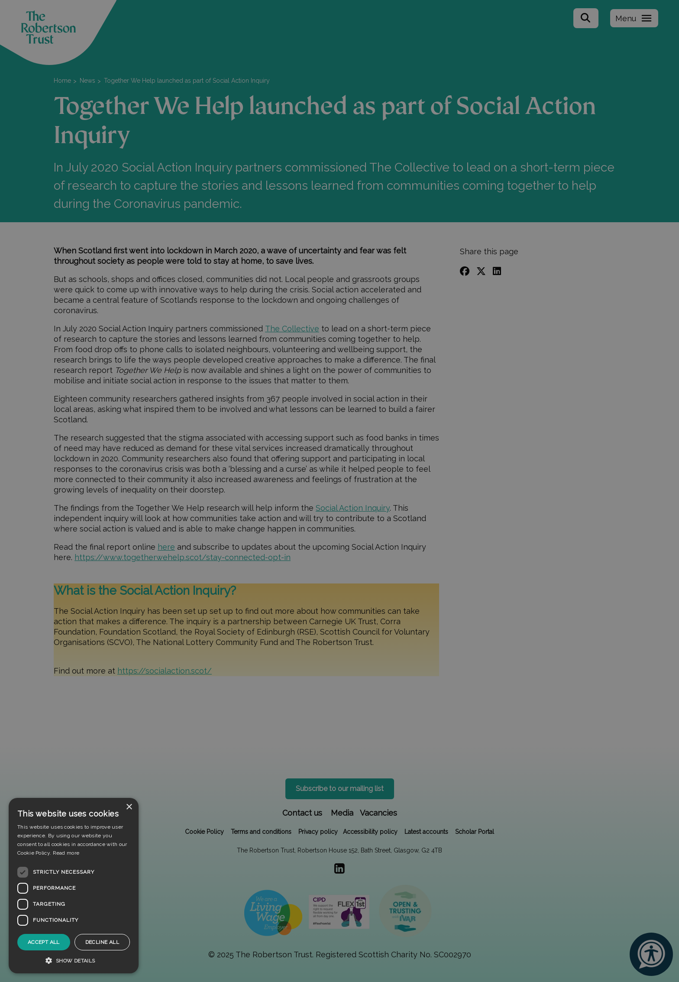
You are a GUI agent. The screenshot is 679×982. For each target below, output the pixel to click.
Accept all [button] (44, 942)
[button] (73, 960)
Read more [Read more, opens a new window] (66, 853)
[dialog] (74, 885)
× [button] (129, 807)
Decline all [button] (102, 942)
